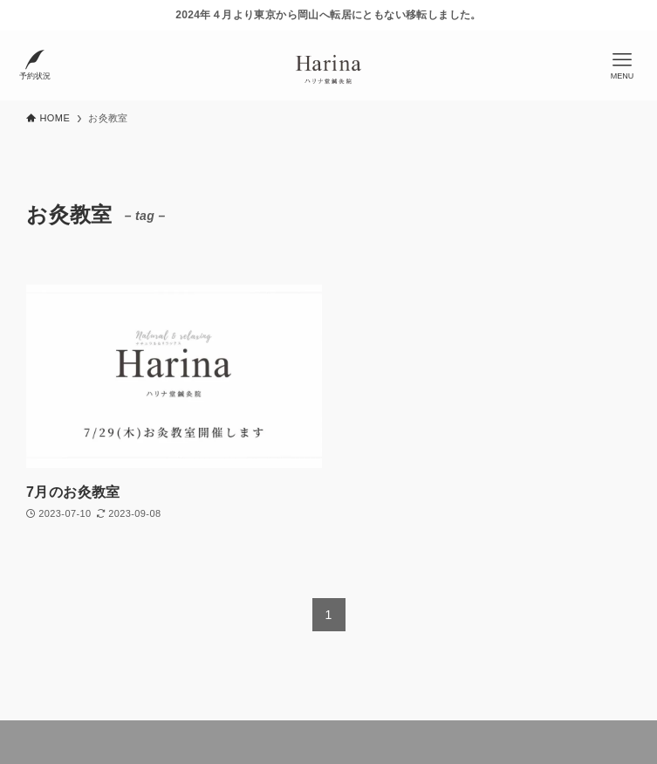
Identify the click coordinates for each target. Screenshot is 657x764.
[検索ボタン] (35, 65)
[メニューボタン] (622, 65)
